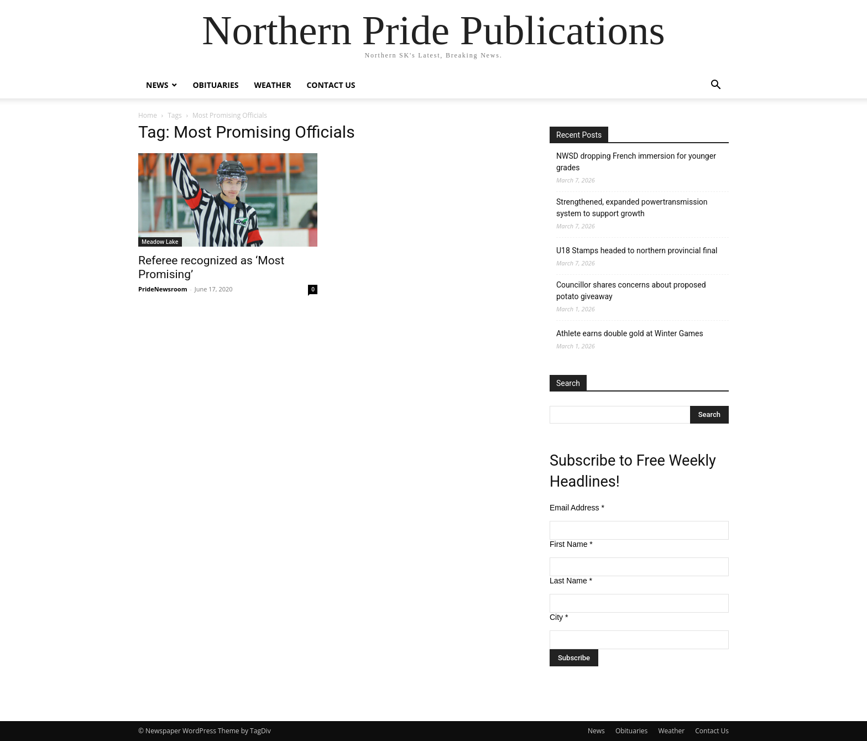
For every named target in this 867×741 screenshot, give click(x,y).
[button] (715, 86)
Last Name (571, 580)
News (157, 85)
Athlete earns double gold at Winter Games (629, 333)
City (559, 617)
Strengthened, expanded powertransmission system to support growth (632, 207)
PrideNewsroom (162, 289)
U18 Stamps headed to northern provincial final (636, 250)
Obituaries (215, 85)
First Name (571, 544)
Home (147, 115)
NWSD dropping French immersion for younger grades (636, 162)
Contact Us (330, 85)
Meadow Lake (160, 242)
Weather (272, 85)
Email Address (577, 507)
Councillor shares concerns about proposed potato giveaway (631, 290)
